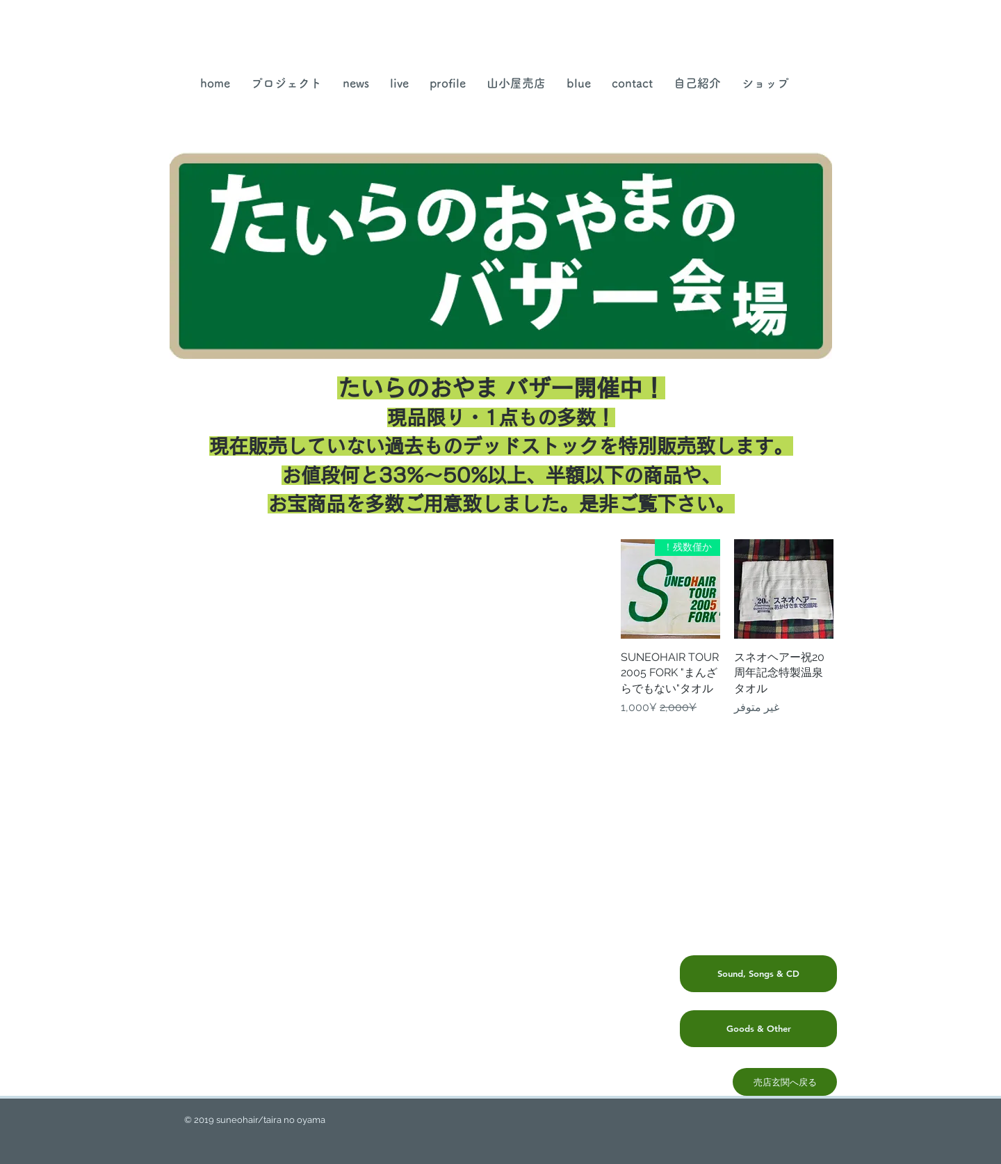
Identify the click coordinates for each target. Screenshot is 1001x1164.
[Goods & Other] (758, 1028)
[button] (516, 83)
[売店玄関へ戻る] (785, 1082)
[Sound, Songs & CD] (758, 973)
